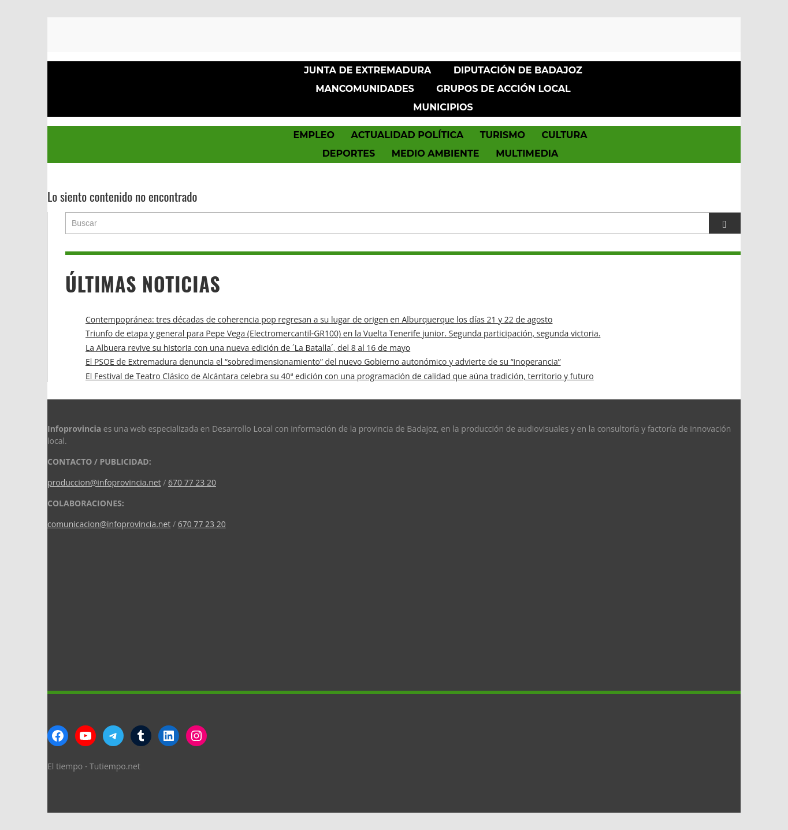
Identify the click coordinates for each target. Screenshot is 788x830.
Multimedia (527, 153)
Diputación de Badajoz (518, 70)
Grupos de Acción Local (503, 88)
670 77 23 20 (192, 482)
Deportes (349, 153)
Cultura (565, 134)
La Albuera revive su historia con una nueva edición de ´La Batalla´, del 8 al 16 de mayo (248, 347)
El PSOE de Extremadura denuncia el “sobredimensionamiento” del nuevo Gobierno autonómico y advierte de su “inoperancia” (323, 361)
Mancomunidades (364, 88)
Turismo (502, 134)
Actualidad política (407, 134)
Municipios (443, 107)
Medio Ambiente (436, 153)
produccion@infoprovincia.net (104, 482)
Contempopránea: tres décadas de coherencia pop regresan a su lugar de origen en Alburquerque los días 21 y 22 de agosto (319, 319)
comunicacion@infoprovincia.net (108, 523)
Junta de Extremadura (367, 70)
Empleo (313, 134)
